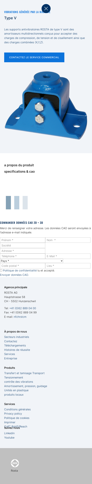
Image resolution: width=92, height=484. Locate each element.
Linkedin (9, 433)
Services (9, 354)
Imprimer (9, 422)
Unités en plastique (16, 390)
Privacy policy (13, 413)
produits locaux (13, 394)
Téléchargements (15, 345)
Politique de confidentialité (20, 270)
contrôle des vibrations (18, 381)
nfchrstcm (20, 316)
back (46, 8)
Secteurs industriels (16, 337)
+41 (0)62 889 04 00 (22, 308)
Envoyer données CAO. (14, 274)
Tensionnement (13, 377)
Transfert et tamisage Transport (24, 373)
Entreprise (10, 358)
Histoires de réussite (17, 349)
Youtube (9, 437)
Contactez (10, 341)
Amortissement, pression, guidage (25, 386)
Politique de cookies (16, 418)
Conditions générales (17, 409)
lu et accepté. (29, 270)
